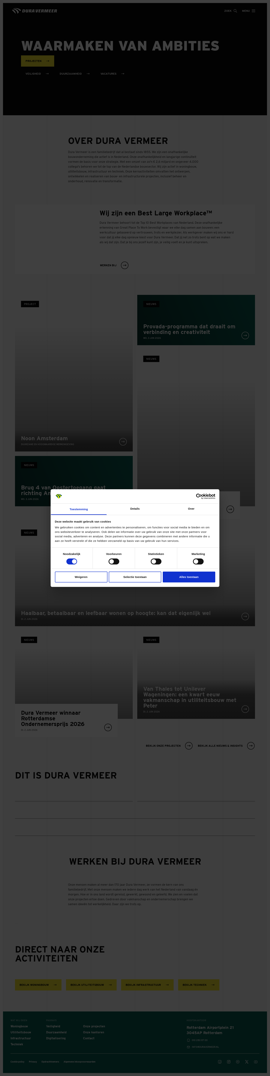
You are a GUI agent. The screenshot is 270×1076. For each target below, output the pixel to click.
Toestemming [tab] (79, 509)
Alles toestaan (189, 577)
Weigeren (81, 577)
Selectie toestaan (135, 577)
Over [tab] (191, 508)
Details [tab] (135, 508)
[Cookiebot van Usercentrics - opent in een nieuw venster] (198, 496)
